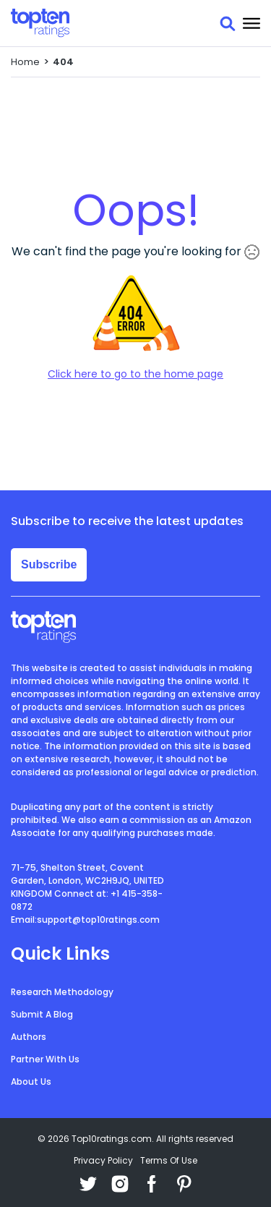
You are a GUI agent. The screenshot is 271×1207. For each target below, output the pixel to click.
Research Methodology (62, 992)
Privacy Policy (103, 1160)
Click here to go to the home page (135, 374)
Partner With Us (45, 1059)
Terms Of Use (168, 1160)
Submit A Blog (42, 1014)
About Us (31, 1081)
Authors (28, 1037)
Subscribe (49, 564)
